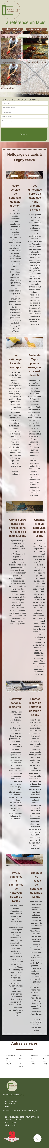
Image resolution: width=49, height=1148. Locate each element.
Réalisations (11, 1104)
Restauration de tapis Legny (9, 1059)
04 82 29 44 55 (10, 1122)
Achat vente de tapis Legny (21, 1061)
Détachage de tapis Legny (45, 1059)
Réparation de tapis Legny (33, 1059)
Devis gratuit (11, 1101)
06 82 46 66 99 (10, 1125)
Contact (9, 1106)
